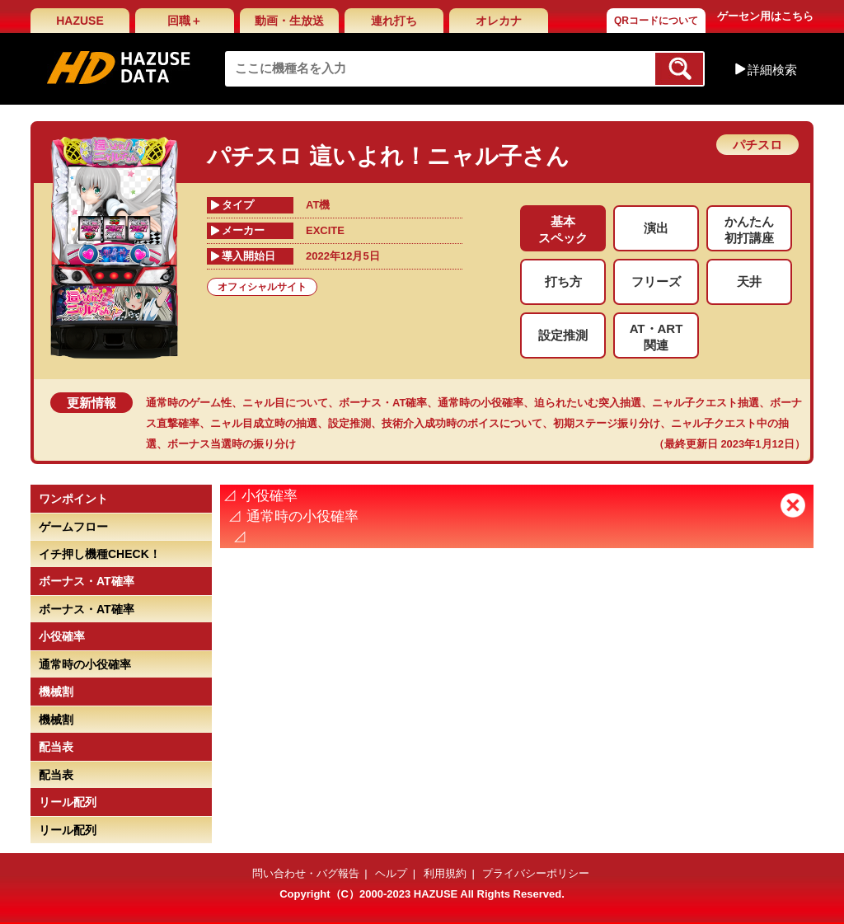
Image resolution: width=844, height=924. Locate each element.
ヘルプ (391, 873)
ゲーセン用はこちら (765, 16)
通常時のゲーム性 (189, 402)
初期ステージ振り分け (606, 423)
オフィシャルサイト (262, 287)
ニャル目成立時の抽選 (263, 423)
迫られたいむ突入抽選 (587, 402)
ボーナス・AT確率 (383, 402)
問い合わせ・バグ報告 (305, 873)
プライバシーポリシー (535, 873)
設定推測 (349, 423)
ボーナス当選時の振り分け (231, 444)
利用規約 (445, 873)
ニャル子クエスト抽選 (705, 402)
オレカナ (499, 20)
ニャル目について (285, 402)
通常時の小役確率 (480, 402)
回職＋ (184, 20)
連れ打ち (394, 20)
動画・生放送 (289, 20)
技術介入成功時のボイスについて (462, 423)
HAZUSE (80, 20)
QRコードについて (656, 20)
